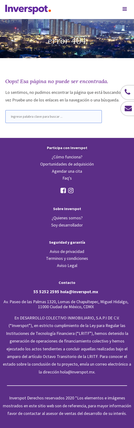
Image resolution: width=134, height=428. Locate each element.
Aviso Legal (67, 265)
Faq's (67, 178)
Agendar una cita (67, 171)
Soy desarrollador (67, 225)
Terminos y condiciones (67, 258)
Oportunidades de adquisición (67, 164)
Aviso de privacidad (67, 251)
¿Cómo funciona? (67, 157)
